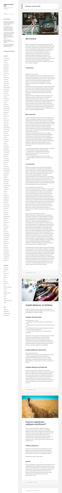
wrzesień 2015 (6, 256)
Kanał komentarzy (7, 313)
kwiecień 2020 (6, 179)
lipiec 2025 (6, 71)
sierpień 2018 (6, 200)
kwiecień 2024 (6, 98)
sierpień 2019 (6, 187)
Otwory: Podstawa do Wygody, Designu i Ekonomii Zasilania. (9, 41)
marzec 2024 (6, 100)
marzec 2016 (6, 247)
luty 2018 (5, 210)
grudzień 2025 (6, 66)
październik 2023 (7, 108)
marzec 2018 (6, 208)
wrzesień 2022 (6, 129)
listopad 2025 (6, 68)
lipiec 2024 (6, 93)
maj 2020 (5, 177)
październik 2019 (7, 185)
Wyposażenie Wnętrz (8, 300)
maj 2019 (5, 191)
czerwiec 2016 (6, 243)
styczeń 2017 (6, 231)
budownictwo (6, 273)
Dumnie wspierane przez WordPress (32, 490)
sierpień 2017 (6, 218)
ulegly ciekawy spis (8, 5)
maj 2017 (5, 224)
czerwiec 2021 (6, 158)
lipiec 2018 (6, 202)
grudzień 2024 (6, 83)
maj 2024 (5, 96)
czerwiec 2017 (6, 222)
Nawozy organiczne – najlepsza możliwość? (36, 423)
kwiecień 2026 (6, 58)
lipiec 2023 (6, 114)
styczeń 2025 (6, 81)
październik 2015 (7, 254)
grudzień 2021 (6, 147)
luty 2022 (5, 143)
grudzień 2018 (6, 197)
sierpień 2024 (6, 91)
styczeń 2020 (6, 183)
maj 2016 (5, 245)
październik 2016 (7, 235)
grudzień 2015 (6, 251)
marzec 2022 (6, 141)
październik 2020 (7, 170)
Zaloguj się (6, 309)
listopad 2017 (6, 214)
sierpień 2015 (6, 258)
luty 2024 (5, 102)
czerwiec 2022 (6, 135)
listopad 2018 (6, 199)
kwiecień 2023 (6, 120)
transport (5, 294)
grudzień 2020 (6, 168)
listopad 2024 (6, 85)
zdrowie (5, 302)
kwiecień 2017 (6, 226)
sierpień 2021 (6, 154)
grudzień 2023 (6, 106)
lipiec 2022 (6, 133)
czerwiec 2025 (6, 73)
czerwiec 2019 (6, 189)
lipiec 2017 (6, 220)
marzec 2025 (6, 79)
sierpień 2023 (6, 112)
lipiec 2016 (6, 241)
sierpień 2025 (6, 69)
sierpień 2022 (6, 131)
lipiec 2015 (6, 260)
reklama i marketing (7, 287)
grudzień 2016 (6, 233)
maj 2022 (5, 137)
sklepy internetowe (7, 292)
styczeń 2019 (6, 195)
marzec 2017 (6, 227)
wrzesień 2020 (6, 172)
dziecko (5, 275)
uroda (5, 296)
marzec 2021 (6, 162)
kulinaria (5, 281)
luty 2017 (5, 229)
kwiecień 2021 (6, 160)
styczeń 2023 (6, 123)
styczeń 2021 (6, 166)
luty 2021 (5, 164)
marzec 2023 (6, 121)
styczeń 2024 (6, 104)
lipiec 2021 (6, 156)
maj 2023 (5, 118)
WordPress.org (6, 315)
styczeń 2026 (6, 64)
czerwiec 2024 (6, 95)
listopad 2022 (6, 125)
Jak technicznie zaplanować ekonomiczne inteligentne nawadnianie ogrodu (9, 45)
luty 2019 (5, 193)
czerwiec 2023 (6, 116)
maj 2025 (5, 75)
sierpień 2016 (6, 239)
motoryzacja (6, 283)
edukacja (5, 277)
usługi (5, 298)
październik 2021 (7, 150)
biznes (5, 271)
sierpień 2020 (6, 173)
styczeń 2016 (6, 249)
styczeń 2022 (6, 145)
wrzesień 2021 (6, 152)
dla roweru (31, 38)
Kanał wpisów (6, 311)
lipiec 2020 (6, 175)
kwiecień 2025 (6, 77)
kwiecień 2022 (6, 139)
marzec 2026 (6, 60)
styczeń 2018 (6, 212)
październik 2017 (7, 216)
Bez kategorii (6, 269)
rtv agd (5, 290)
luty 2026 (5, 62)
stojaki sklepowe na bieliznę (39, 305)
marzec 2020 (6, 181)
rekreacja (5, 289)
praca (5, 285)
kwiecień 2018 (6, 206)
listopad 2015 (6, 252)
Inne (4, 279)
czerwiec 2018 (6, 204)
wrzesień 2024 (6, 89)
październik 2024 (7, 87)
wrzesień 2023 (6, 110)
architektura (6, 267)
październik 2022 (7, 127)
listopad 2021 (6, 148)
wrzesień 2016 (6, 237)
